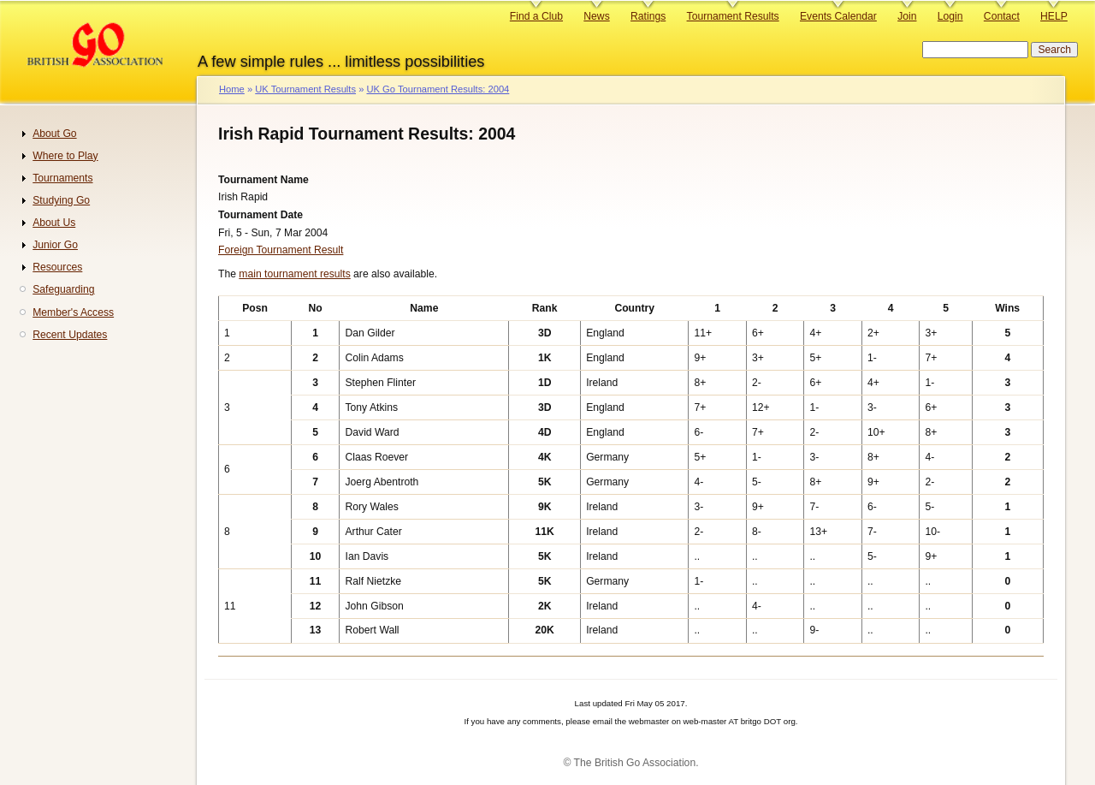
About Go (54, 134)
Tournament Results (733, 16)
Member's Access (73, 312)
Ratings (648, 16)
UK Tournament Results (305, 89)
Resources (57, 267)
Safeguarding (63, 289)
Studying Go (61, 200)
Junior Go (55, 245)
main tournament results (294, 274)
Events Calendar (838, 16)
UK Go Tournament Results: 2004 (437, 89)
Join (906, 16)
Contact (1002, 16)
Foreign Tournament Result (280, 250)
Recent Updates (70, 335)
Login (950, 16)
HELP (1054, 16)
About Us (54, 223)
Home (232, 89)
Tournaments (62, 178)
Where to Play (65, 156)
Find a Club (536, 16)
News (596, 16)
